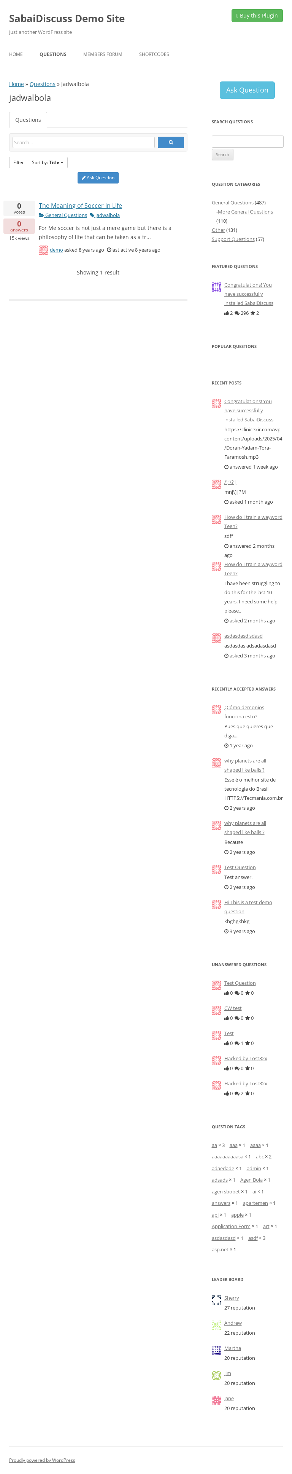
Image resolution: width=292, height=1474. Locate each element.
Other (218, 230)
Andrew (233, 1322)
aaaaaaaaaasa (227, 1156)
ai (254, 1191)
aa (214, 1145)
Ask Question (98, 177)
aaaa (255, 1145)
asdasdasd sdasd (243, 635)
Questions (53, 54)
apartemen (255, 1203)
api (215, 1214)
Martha (232, 1348)
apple (237, 1214)
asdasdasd (224, 1238)
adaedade (223, 1168)
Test (229, 1033)
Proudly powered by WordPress (42, 1460)
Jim (227, 1373)
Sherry (231, 1297)
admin (254, 1168)
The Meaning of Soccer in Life (80, 205)
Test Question (240, 867)
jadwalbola (105, 215)
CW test (233, 1008)
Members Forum (102, 54)
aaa (234, 1145)
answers (221, 1203)
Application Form (231, 1226)
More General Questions (245, 211)
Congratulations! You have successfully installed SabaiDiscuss (248, 293)
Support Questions (233, 239)
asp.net (220, 1249)
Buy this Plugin (257, 15)
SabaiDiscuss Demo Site (67, 18)
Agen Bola (251, 1179)
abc (260, 1156)
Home (16, 54)
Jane (229, 1398)
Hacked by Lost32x (245, 1058)
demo (56, 249)
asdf (253, 1238)
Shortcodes (154, 54)
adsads (220, 1179)
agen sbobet (226, 1191)
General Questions (63, 215)
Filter (18, 162)
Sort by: (47, 162)
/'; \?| (230, 482)
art (266, 1226)
